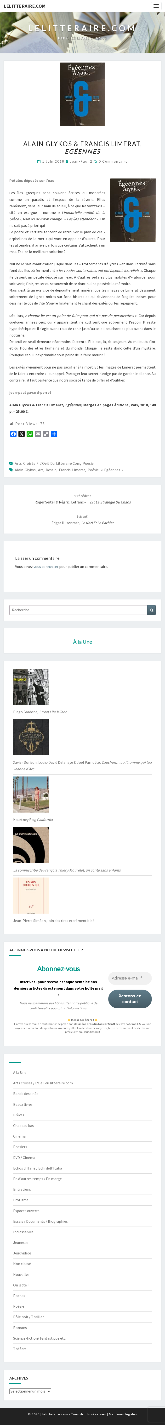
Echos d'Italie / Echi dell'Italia (37, 1168)
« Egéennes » (112, 469)
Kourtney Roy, (33, 819)
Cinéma (19, 1136)
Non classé (22, 1263)
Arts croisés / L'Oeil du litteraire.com (47, 463)
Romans (20, 1327)
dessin (51, 469)
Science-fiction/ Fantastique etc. (39, 1338)
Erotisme (20, 1199)
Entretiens (22, 1189)
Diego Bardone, (40, 711)
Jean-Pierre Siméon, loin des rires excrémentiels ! (53, 920)
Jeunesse (20, 1242)
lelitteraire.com (25, 6)
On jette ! (20, 1285)
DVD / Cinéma (24, 1157)
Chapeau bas (23, 1125)
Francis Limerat (72, 469)
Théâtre (20, 1348)
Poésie (88, 463)
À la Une (19, 1072)
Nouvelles (21, 1274)
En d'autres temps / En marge (37, 1178)
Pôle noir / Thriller (28, 1316)
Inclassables (23, 1231)
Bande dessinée (25, 1093)
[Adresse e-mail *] (130, 978)
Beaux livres (23, 1104)
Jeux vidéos (22, 1253)
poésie (93, 469)
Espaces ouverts (26, 1210)
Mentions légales (123, 1414)
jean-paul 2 (81, 161)
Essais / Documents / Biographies (40, 1221)
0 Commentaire (113, 161)
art (40, 469)
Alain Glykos (25, 469)
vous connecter (46, 566)
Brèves (18, 1115)
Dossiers (20, 1146)
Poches (19, 1295)
